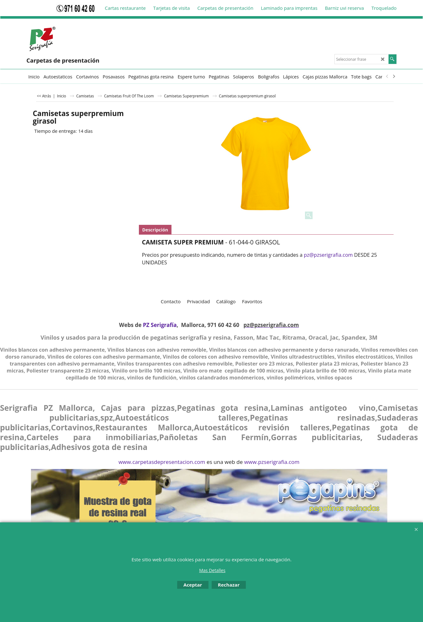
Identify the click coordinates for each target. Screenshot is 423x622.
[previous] (387, 76)
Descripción (155, 230)
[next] (394, 76)
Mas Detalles (212, 570)
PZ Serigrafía (160, 325)
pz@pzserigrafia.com (328, 254)
